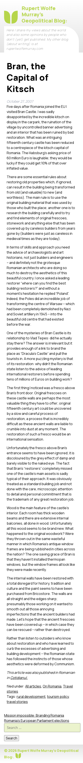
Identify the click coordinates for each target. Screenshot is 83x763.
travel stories (17, 701)
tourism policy (58, 696)
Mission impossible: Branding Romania (34, 715)
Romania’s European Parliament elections (36, 720)
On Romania (52, 686)
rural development (31, 696)
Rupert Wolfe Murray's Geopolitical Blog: (44, 14)
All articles (33, 686)
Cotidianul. (19, 677)
